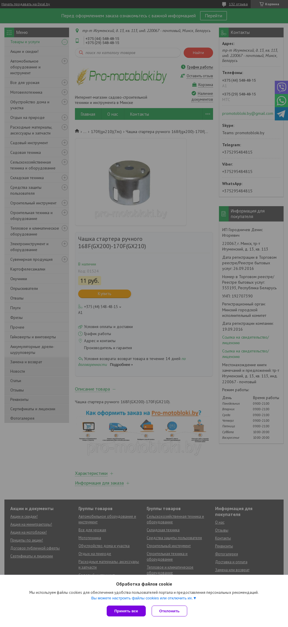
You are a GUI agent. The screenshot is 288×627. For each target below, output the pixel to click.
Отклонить (169, 611)
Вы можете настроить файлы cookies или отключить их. (142, 598)
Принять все (126, 611)
